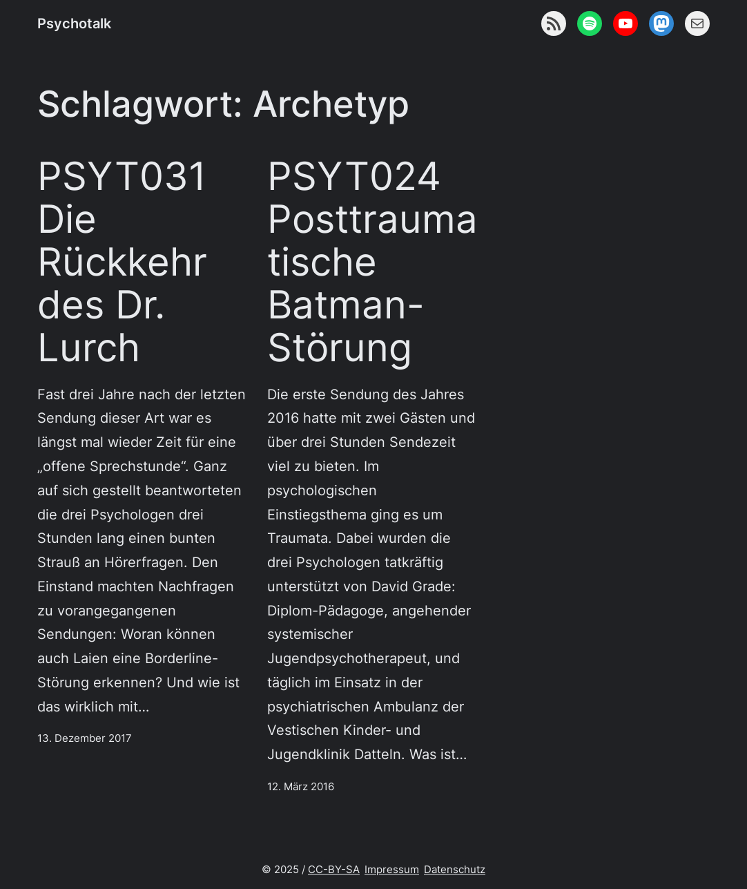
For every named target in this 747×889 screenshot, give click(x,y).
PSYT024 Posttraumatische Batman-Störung (372, 262)
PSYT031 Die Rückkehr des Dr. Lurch (122, 262)
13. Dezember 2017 (84, 738)
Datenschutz (454, 869)
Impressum (392, 869)
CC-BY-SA (334, 869)
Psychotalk (74, 23)
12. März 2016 (300, 786)
